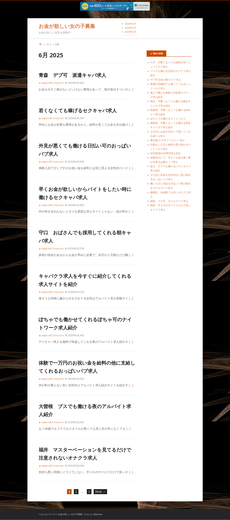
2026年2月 (130, 27)
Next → (100, 491)
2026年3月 (130, 23)
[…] (131, 89)
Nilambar (97, 514)
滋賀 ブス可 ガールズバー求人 (169, 201)
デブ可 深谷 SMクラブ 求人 (165, 79)
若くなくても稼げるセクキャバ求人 (78, 110)
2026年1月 (130, 31)
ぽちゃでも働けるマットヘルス (168, 118)
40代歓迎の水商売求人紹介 (165, 153)
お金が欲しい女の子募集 (67, 26)
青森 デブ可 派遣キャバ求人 (72, 75)
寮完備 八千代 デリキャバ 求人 (167, 140)
